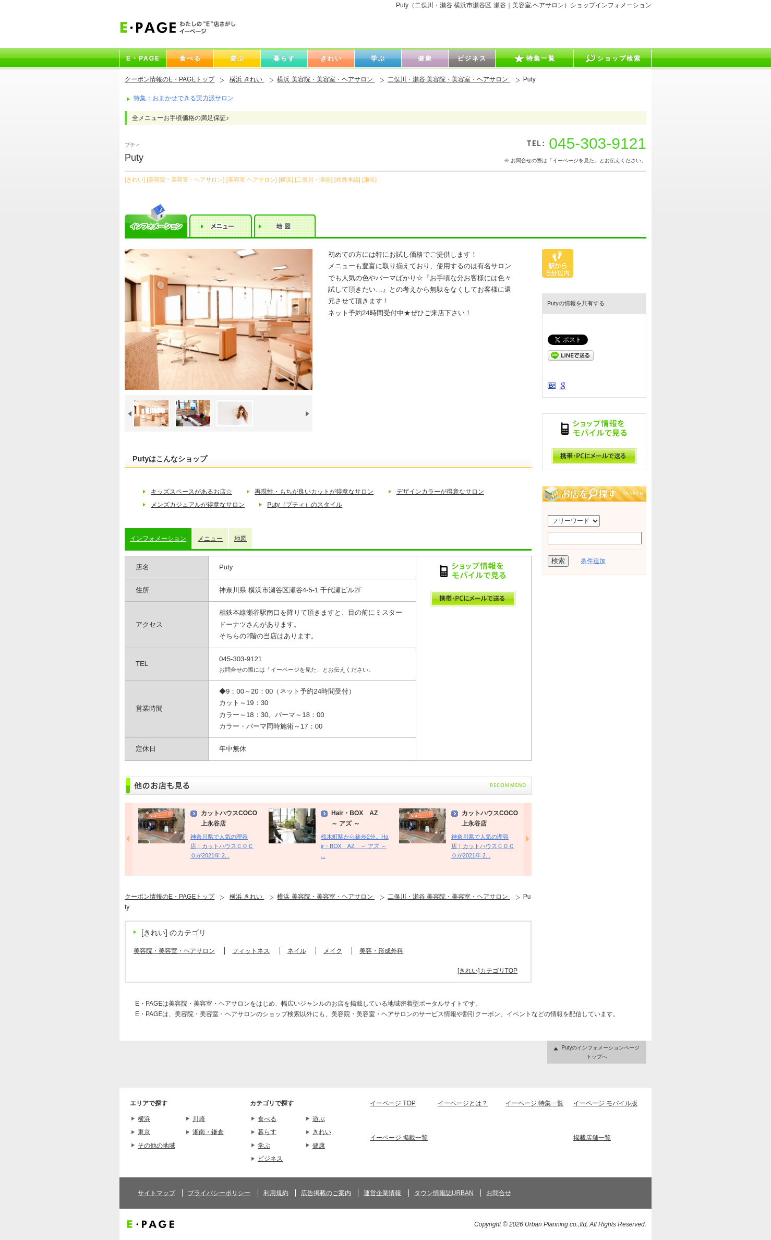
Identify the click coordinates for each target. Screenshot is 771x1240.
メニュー (210, 538)
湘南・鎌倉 (208, 1132)
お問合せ (498, 1193)
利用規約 (275, 1193)
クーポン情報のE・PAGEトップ (169, 79)
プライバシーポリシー (219, 1193)
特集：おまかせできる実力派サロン (184, 98)
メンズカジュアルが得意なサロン (198, 504)
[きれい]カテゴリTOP (487, 970)
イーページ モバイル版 (605, 1103)
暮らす (267, 1132)
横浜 (144, 1119)
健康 (318, 1145)
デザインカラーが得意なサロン (440, 491)
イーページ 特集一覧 (534, 1103)
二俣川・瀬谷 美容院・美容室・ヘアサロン (449, 79)
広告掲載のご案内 (326, 1193)
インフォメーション (158, 538)
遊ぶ (318, 1119)
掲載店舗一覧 (592, 1137)
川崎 (198, 1119)
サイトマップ (156, 1193)
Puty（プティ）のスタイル (304, 504)
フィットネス (251, 951)
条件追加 (593, 561)
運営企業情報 (382, 1193)
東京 (144, 1132)
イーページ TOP (393, 1103)
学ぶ (264, 1145)
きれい (321, 1132)
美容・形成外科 (381, 951)
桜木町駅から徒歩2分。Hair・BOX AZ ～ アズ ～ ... (355, 846)
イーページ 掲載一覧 (399, 1137)
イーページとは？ (463, 1103)
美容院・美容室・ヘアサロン (174, 951)
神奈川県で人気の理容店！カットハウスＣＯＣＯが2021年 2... (222, 846)
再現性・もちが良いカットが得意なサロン (314, 491)
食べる (267, 1119)
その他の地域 (156, 1145)
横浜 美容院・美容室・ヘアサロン (326, 79)
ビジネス (270, 1158)
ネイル (296, 951)
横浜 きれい (247, 79)
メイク (332, 951)
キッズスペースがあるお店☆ (191, 491)
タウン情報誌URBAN (444, 1193)
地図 (240, 538)
